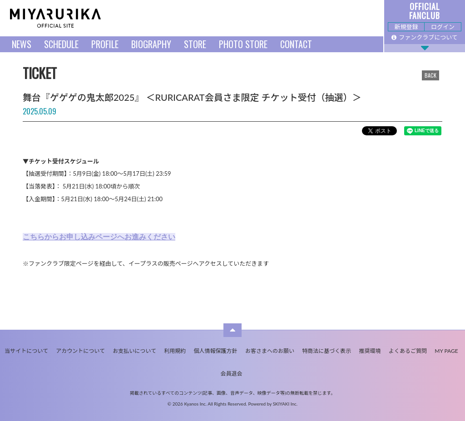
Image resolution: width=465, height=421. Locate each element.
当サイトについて (26, 350)
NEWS (21, 44)
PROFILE (105, 44)
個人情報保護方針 (215, 350)
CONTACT (296, 44)
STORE (195, 44)
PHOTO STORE (243, 44)
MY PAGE (446, 350)
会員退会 (231, 373)
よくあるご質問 (408, 350)
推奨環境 (370, 350)
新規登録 (406, 27)
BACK (430, 75)
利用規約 (175, 350)
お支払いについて (134, 350)
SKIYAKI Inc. (285, 403)
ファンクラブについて (424, 37)
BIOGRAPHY (151, 44)
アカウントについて (80, 350)
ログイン (443, 27)
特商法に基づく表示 (326, 350)
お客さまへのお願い (269, 350)
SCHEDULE (61, 44)
